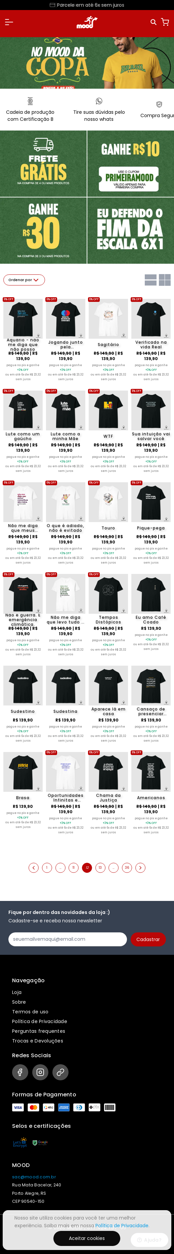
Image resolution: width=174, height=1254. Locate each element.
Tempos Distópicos (108, 619)
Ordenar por (24, 280)
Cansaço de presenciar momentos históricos (151, 711)
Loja (16, 992)
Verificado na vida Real (151, 344)
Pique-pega (151, 528)
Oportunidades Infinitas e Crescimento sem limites (66, 798)
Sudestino (23, 711)
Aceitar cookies (87, 1238)
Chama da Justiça (108, 798)
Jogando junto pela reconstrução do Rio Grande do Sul (65, 344)
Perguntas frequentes (38, 1031)
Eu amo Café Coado (151, 619)
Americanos (151, 798)
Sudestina (65, 711)
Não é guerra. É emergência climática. (23, 619)
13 (100, 867)
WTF (108, 436)
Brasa (23, 798)
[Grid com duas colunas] (165, 280)
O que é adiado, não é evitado (65, 528)
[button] (9, 22)
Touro (108, 528)
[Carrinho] (165, 22)
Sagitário (108, 344)
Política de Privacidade (39, 1021)
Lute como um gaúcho (23, 436)
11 (74, 867)
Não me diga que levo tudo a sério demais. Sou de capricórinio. (65, 619)
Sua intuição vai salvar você (151, 436)
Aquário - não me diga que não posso (23, 344)
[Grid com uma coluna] (151, 280)
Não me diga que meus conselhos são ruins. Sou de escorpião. (23, 528)
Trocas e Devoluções (37, 1040)
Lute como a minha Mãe (65, 436)
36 (127, 867)
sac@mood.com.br (34, 1177)
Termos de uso (30, 1011)
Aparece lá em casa (108, 711)
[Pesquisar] (154, 22)
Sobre (19, 1002)
